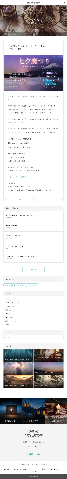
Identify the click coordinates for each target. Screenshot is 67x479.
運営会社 (52, 469)
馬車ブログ (7, 324)
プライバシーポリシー (34, 469)
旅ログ (6, 313)
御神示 (6, 310)
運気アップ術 (8, 317)
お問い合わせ (35, 471)
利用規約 (6, 469)
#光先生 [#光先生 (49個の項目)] (20, 285)
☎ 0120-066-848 (33, 454)
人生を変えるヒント (9, 302)
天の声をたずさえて (9, 306)
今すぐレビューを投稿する (18, 177)
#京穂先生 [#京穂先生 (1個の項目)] (9, 285)
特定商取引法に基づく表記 (18, 469)
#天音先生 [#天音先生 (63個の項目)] (32, 285)
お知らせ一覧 (33, 269)
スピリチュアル (8, 299)
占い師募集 (45, 469)
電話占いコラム (8, 321)
